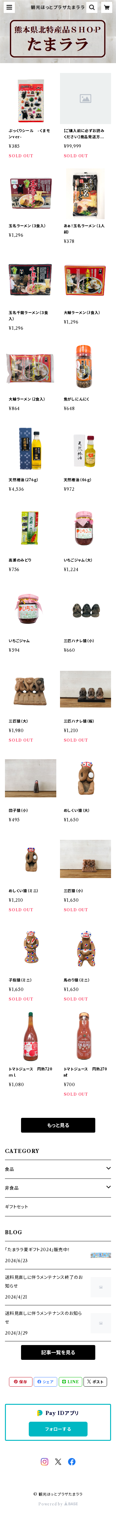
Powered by (58, 1504)
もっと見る (58, 1125)
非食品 (12, 1188)
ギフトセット (16, 1207)
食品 (9, 1169)
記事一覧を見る (58, 1352)
